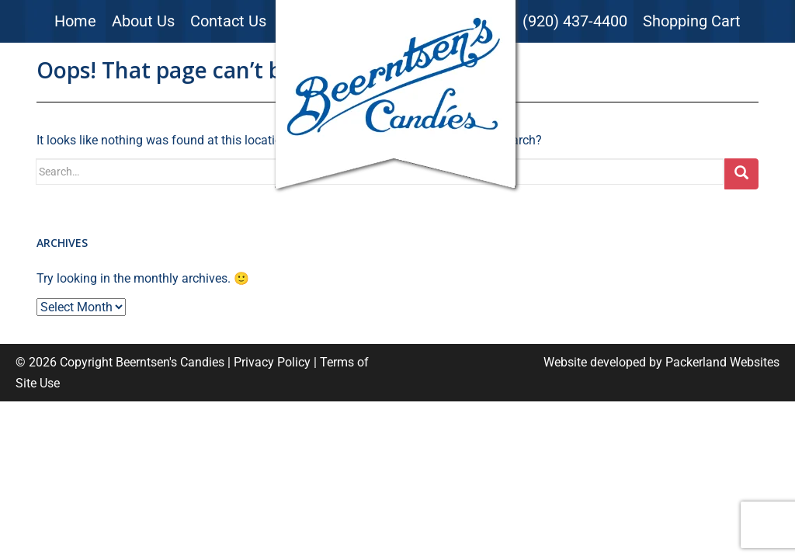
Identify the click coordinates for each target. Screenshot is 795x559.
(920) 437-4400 (574, 21)
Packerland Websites (722, 362)
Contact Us (228, 21)
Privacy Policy (272, 362)
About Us (143, 21)
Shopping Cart (692, 21)
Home (75, 21)
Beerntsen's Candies (170, 362)
